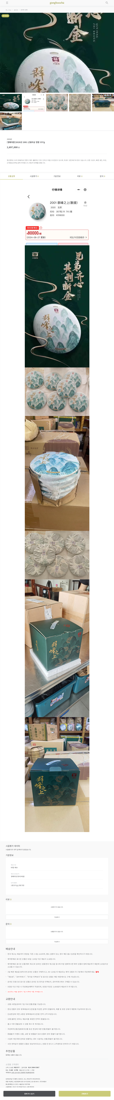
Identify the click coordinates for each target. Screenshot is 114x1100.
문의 (102, 176)
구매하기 (84, 1093)
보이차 (16, 10)
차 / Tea (8, 10)
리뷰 (79, 176)
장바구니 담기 (29, 1093)
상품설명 (11, 176)
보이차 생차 (24, 10)
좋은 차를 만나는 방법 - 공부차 (57, 3)
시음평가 (34, 176)
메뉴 (7, 2)
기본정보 (57, 176)
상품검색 (106, 2)
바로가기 (16, 1067)
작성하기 (57, 917)
